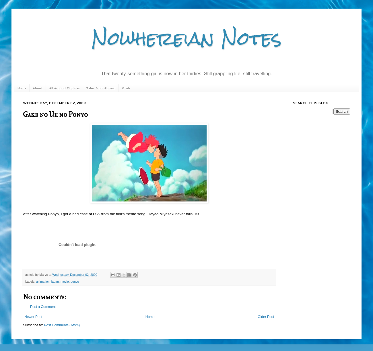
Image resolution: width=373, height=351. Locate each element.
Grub (126, 88)
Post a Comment (43, 307)
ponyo (75, 281)
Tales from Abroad (101, 88)
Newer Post (33, 317)
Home (21, 88)
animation (43, 281)
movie (65, 281)
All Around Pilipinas (64, 88)
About (38, 88)
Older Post (266, 317)
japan (55, 281)
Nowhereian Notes (186, 38)
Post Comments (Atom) (62, 325)
